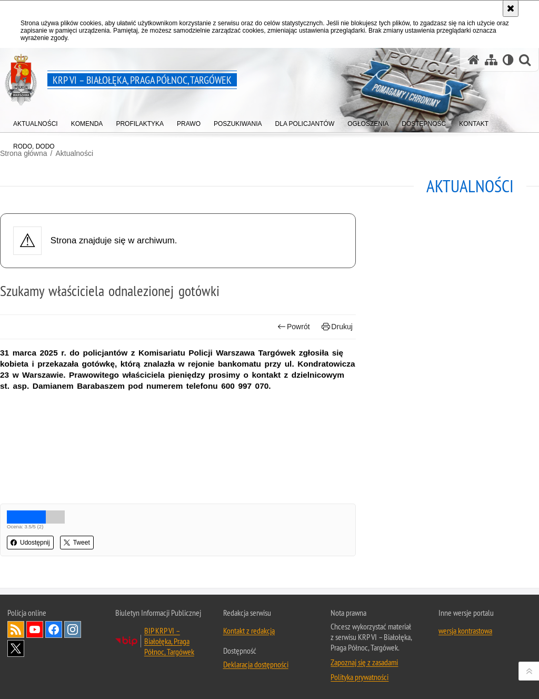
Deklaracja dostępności (255, 664)
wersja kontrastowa (465, 630)
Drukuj (337, 326)
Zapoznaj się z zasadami (364, 662)
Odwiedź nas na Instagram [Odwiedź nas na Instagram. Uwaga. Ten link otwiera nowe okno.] (72, 629)
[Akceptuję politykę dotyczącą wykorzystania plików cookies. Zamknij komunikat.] (510, 8)
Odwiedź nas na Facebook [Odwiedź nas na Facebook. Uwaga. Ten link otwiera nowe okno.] (53, 629)
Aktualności (74, 153)
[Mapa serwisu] (491, 59)
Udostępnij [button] (30, 542)
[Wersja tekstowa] (508, 59)
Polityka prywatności (359, 677)
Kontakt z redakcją (249, 630)
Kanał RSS (15, 629)
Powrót (293, 326)
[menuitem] (35, 121)
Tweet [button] (77, 542)
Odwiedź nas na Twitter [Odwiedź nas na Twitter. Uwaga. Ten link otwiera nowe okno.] (15, 648)
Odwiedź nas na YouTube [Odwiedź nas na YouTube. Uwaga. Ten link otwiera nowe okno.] (34, 629)
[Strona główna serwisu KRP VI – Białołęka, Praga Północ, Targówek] (474, 59)
